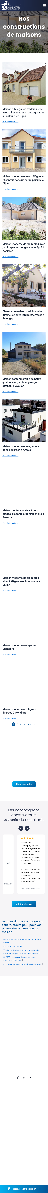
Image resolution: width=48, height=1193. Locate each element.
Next (30, 724)
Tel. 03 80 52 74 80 (14, 1136)
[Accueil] (11, 5)
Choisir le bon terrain (12, 946)
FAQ (7, 1100)
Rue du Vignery (13, 1127)
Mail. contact (11, 1140)
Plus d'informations (10, 122)
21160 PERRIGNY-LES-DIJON (19, 1132)
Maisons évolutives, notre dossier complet (22, 964)
